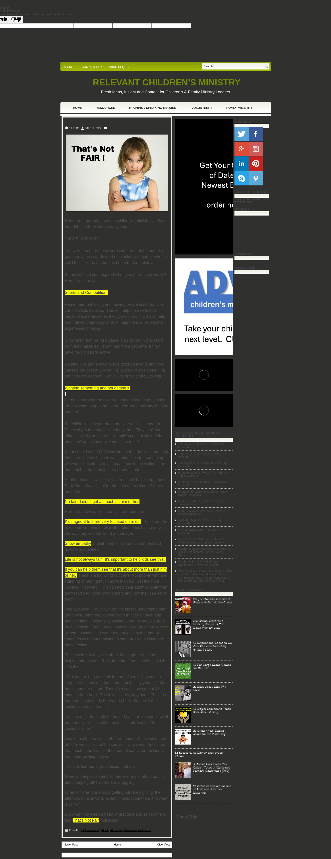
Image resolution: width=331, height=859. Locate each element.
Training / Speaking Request (153, 108)
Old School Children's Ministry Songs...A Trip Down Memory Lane (208, 624)
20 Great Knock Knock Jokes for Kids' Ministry (209, 732)
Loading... (240, 260)
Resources (105, 108)
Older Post (163, 844)
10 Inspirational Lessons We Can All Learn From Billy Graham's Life (212, 646)
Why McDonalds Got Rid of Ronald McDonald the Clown (212, 600)
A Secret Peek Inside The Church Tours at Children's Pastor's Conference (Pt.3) (211, 767)
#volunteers (144, 830)
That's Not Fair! (82, 122)
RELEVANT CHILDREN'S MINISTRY (166, 82)
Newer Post (71, 844)
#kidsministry (117, 830)
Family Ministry (239, 108)
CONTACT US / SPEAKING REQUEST (107, 67)
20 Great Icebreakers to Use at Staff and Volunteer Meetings (212, 789)
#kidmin (105, 830)
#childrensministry (90, 830)
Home (77, 108)
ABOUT (69, 67)
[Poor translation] (16, 19)
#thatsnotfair (131, 830)
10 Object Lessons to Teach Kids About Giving (212, 710)
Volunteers (202, 108)
